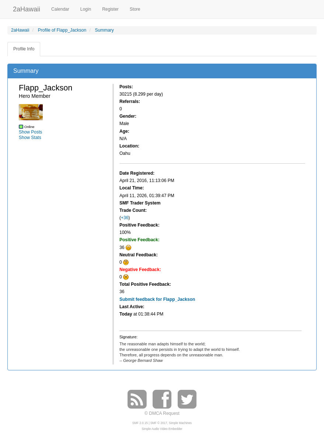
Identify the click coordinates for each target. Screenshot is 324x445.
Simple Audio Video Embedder (162, 429)
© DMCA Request (162, 413)
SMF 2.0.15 (140, 423)
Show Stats (30, 137)
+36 (124, 217)
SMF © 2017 (158, 423)
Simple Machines (180, 423)
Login (85, 9)
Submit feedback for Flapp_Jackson (157, 299)
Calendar (60, 9)
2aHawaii (26, 8)
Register (110, 9)
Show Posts (30, 132)
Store (135, 9)
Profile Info (23, 48)
